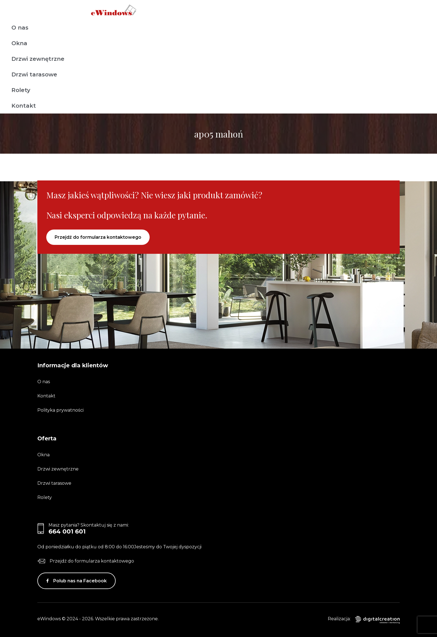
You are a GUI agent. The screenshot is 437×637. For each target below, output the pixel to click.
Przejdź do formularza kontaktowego (98, 237)
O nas (19, 27)
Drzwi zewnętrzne (37, 59)
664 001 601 (67, 531)
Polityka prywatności (60, 410)
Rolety (20, 90)
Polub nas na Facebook (80, 580)
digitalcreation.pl (377, 620)
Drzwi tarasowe (34, 74)
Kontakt (23, 105)
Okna (19, 43)
